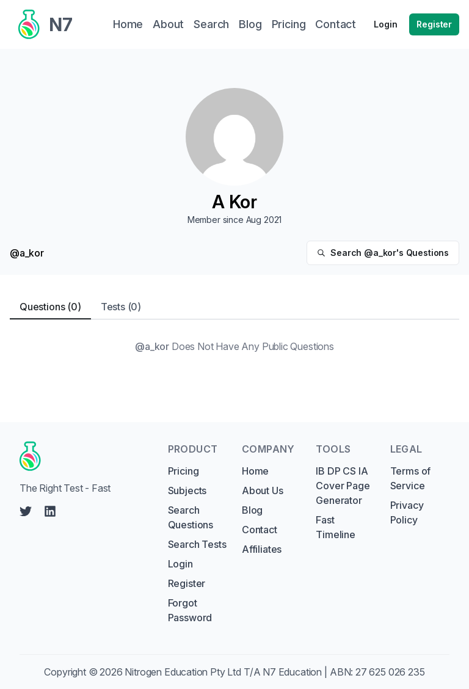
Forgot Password (190, 610)
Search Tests (197, 544)
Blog (252, 510)
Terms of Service (410, 478)
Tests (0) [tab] (121, 307)
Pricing (183, 471)
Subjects (187, 490)
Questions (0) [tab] (50, 307)
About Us (262, 490)
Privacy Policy (407, 512)
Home (255, 471)
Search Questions (190, 517)
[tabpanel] (234, 346)
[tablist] (234, 306)
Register (434, 24)
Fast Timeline (335, 527)
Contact (259, 529)
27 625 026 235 (390, 672)
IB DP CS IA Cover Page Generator (342, 485)
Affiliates (262, 549)
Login (385, 24)
